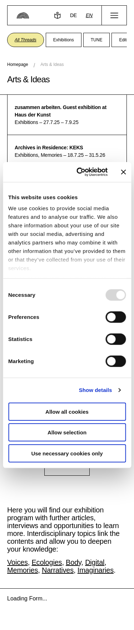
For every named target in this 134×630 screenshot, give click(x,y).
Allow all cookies (67, 411)
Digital (94, 562)
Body (73, 562)
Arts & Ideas (52, 64)
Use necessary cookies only (67, 453)
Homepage (17, 64)
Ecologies (46, 562)
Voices (17, 562)
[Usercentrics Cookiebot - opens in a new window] (80, 172)
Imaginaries (96, 570)
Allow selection (67, 432)
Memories (22, 570)
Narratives (58, 570)
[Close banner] (123, 172)
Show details (95, 390)
